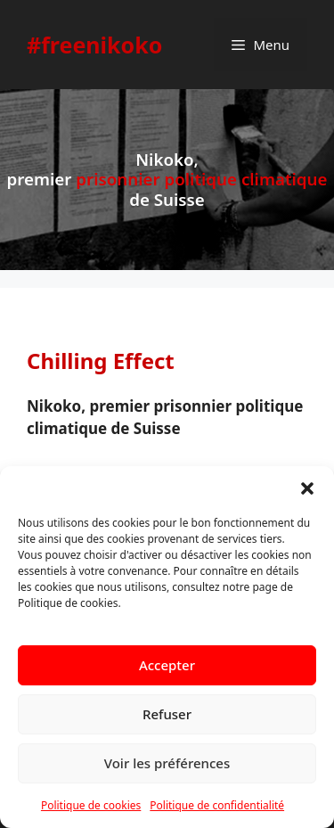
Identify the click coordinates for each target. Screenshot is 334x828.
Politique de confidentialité (217, 805)
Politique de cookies (91, 805)
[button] (307, 488)
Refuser (167, 714)
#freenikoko (94, 44)
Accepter (167, 665)
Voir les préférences (167, 763)
